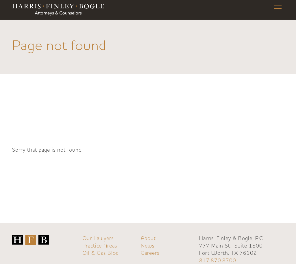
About (148, 238)
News (147, 246)
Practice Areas (99, 246)
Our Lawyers (98, 238)
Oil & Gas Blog (100, 253)
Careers (150, 253)
